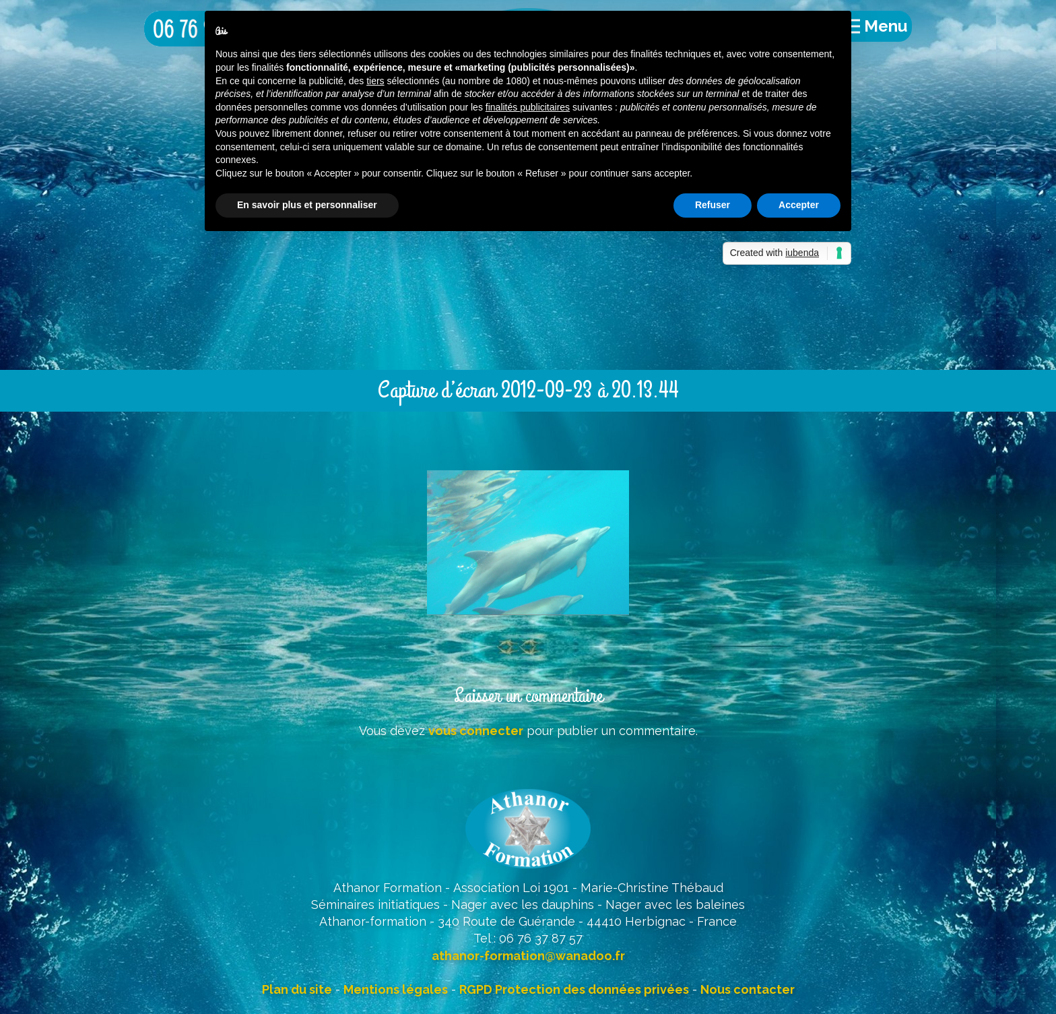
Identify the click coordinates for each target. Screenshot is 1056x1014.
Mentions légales (395, 989)
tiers (375, 80)
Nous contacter (747, 989)
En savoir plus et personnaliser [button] (307, 204)
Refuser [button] (712, 204)
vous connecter (475, 731)
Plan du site (297, 989)
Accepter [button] (799, 204)
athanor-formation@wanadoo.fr (528, 956)
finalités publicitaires (528, 107)
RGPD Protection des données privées (574, 989)
